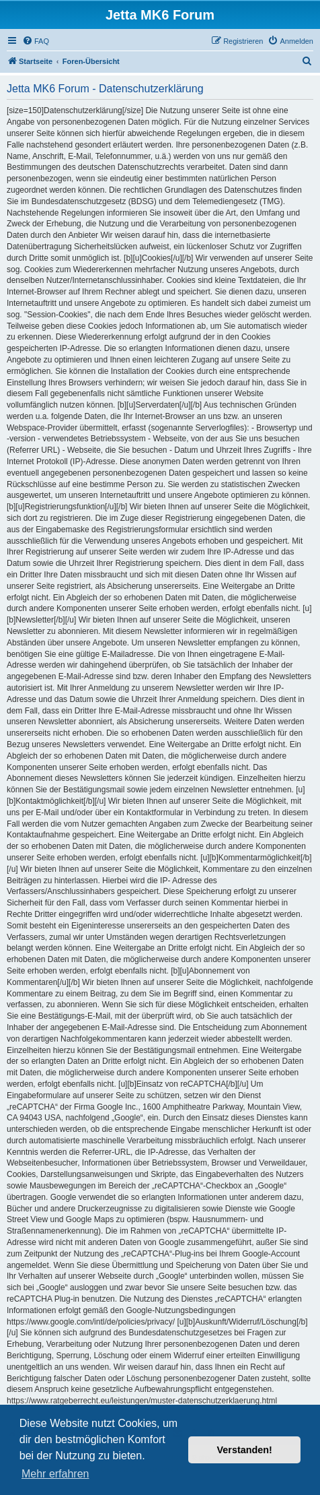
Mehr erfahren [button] (55, 1474)
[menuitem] (35, 41)
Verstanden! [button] (244, 1449)
